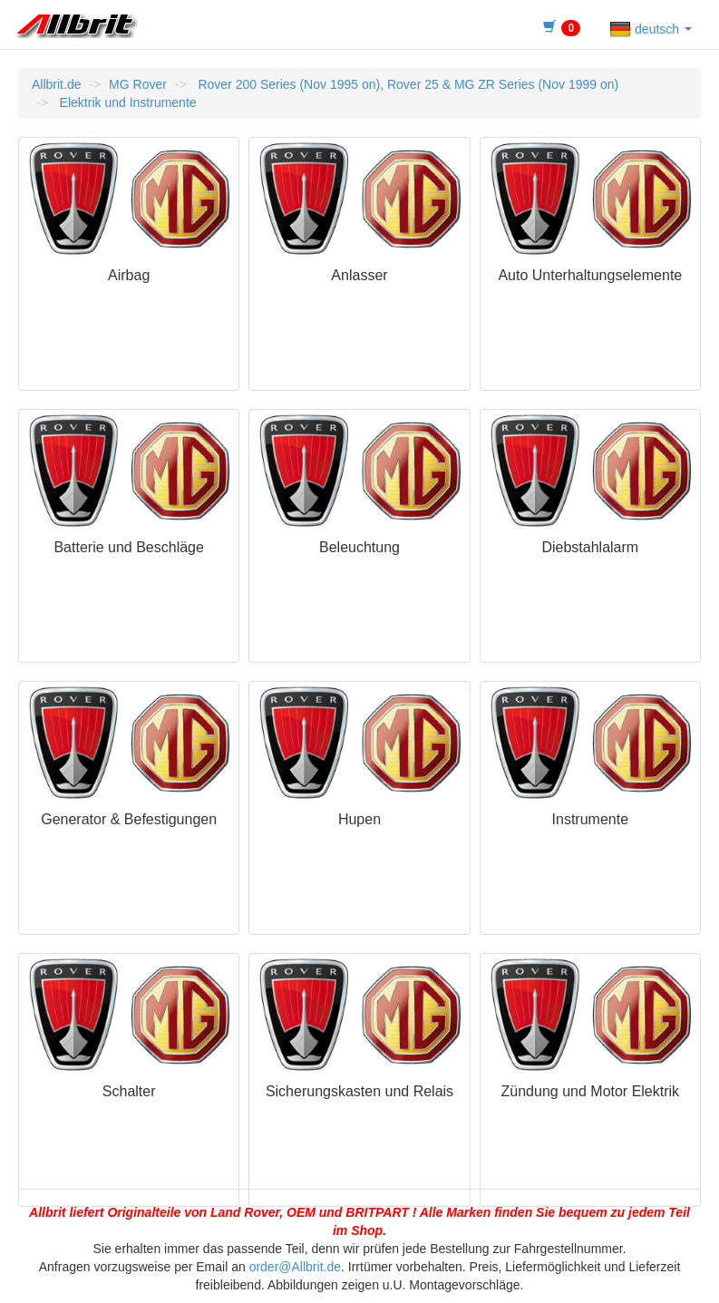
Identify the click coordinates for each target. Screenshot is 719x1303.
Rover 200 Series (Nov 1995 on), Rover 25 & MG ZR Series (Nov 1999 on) (407, 84)
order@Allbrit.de (295, 1266)
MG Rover (138, 84)
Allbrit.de (56, 84)
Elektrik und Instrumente (126, 102)
